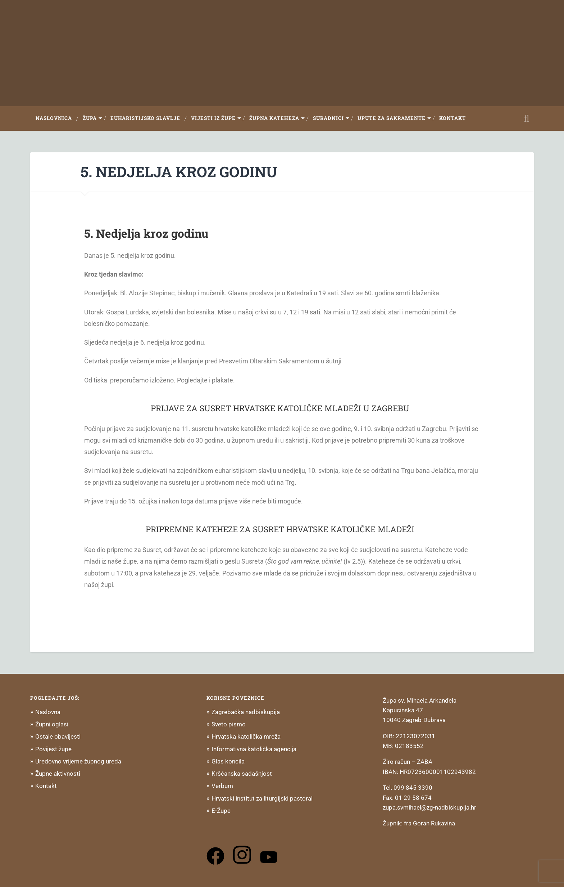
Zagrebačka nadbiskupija (246, 712)
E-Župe (221, 810)
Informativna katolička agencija (254, 749)
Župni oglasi (51, 724)
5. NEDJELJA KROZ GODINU (179, 171)
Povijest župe (53, 749)
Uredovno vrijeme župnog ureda (78, 761)
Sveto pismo (229, 724)
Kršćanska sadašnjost (242, 773)
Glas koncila (228, 761)
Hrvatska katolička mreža (246, 736)
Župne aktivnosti (57, 773)
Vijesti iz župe (213, 118)
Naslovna (47, 712)
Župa (90, 118)
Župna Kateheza (274, 118)
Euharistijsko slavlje (145, 118)
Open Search (526, 118)
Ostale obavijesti (58, 736)
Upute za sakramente (392, 118)
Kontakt (452, 118)
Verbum (222, 785)
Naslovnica (54, 118)
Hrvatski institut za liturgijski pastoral (262, 798)
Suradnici (328, 118)
